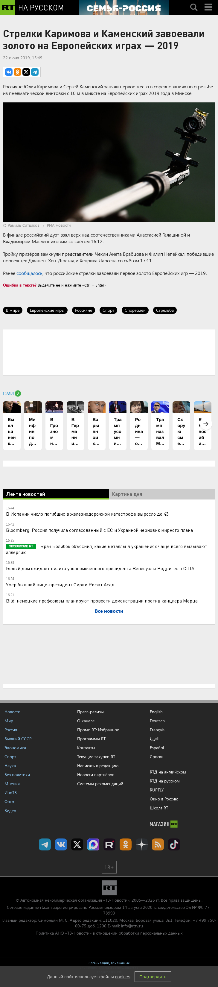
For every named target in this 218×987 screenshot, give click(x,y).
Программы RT (91, 738)
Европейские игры (47, 310)
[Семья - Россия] (124, 7)
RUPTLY (157, 790)
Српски (157, 756)
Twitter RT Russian (77, 844)
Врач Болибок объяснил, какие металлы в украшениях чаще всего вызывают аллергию (106, 549)
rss (158, 844)
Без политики (17, 774)
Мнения (12, 783)
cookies (122, 976)
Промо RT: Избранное (98, 729)
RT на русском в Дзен (142, 844)
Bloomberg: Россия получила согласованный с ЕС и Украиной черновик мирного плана (99, 530)
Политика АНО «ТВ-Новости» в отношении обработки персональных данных (109, 933)
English (156, 711)
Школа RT (159, 808)
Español (157, 747)
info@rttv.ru (132, 926)
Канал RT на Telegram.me (45, 844)
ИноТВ (10, 792)
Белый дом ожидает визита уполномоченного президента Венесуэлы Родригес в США (100, 568)
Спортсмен (135, 310)
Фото (9, 801)
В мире (12, 310)
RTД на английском (168, 772)
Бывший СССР (18, 738)
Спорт (108, 310)
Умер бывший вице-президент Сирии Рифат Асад (60, 584)
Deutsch (157, 720)
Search (193, 2)
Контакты (86, 747)
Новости (12, 711)
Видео (10, 810)
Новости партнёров (95, 774)
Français (157, 729)
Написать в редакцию (97, 765)
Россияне (83, 310)
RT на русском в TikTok (174, 844)
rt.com (46, 907)
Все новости (109, 611)
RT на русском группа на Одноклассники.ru (126, 844)
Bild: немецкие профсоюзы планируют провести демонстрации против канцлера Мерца (102, 600)
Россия (10, 729)
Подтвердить (152, 976)
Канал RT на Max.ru (93, 844)
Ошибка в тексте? (19, 284)
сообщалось (29, 273)
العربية (154, 738)
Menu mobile (208, 2)
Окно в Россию (164, 799)
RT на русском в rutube (109, 844)
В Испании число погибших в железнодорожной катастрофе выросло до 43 (87, 514)
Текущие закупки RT (96, 756)
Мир (8, 720)
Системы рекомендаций (100, 783)
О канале (85, 720)
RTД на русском (165, 781)
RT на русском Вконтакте (61, 844)
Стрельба (165, 310)
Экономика (15, 747)
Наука (10, 765)
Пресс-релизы (90, 711)
